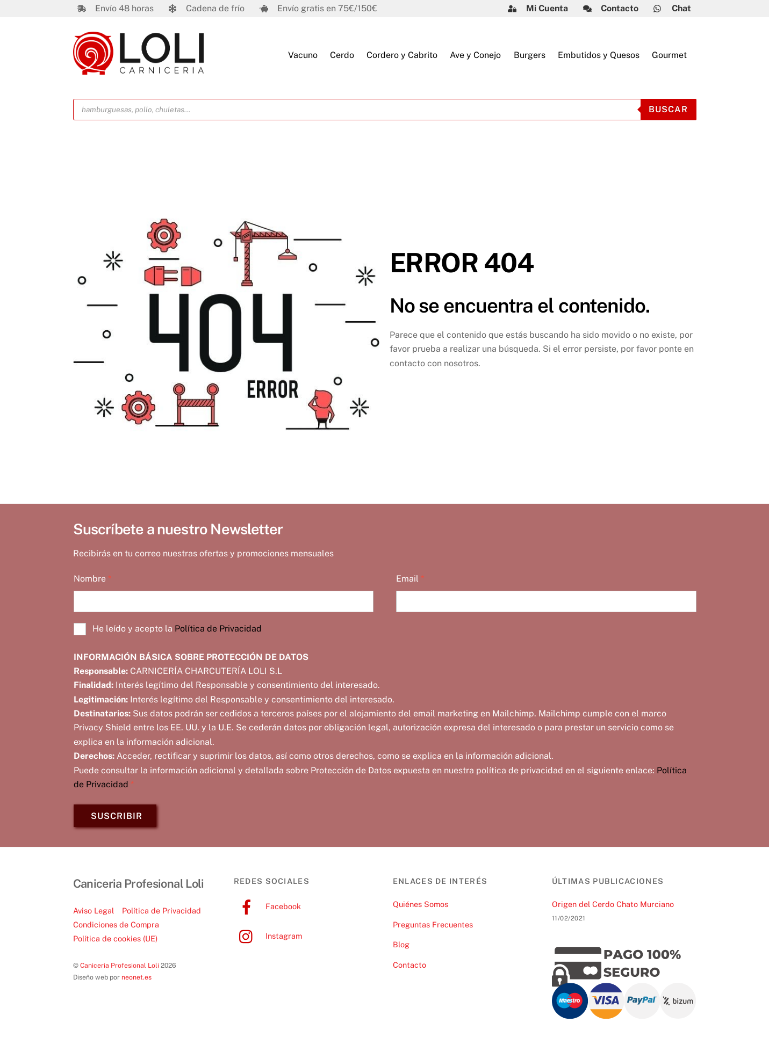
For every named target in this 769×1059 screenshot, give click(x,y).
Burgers (529, 56)
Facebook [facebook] (267, 908)
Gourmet (669, 56)
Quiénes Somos (420, 906)
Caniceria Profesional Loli (119, 968)
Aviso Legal (93, 913)
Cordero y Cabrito (401, 56)
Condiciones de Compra (116, 927)
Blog (401, 947)
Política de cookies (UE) (115, 941)
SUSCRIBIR (116, 819)
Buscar (668, 112)
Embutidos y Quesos (598, 56)
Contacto (409, 968)
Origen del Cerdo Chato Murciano (613, 906)
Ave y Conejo (475, 56)
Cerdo (342, 56)
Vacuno (303, 56)
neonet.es (136, 980)
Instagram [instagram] (268, 938)
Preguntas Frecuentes (433, 927)
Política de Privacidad (218, 631)
